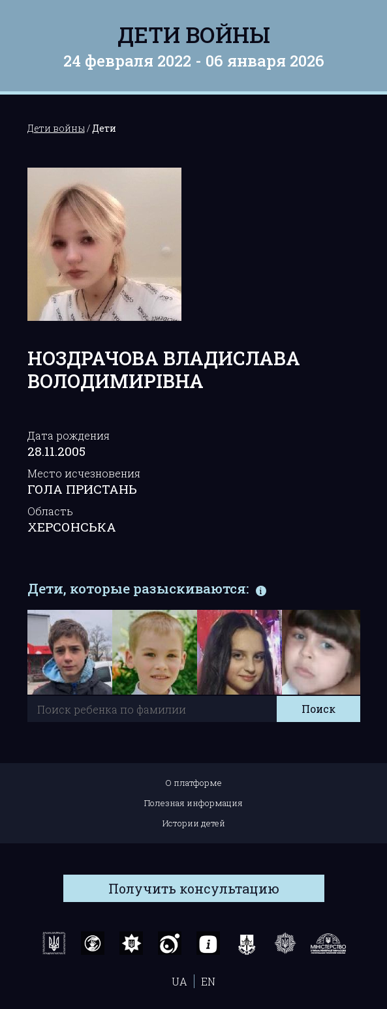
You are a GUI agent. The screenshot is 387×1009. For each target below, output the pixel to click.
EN (208, 981)
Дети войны (193, 34)
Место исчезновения (83, 473)
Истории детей (194, 823)
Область (50, 511)
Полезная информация (193, 803)
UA (179, 981)
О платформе (193, 783)
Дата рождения (68, 435)
